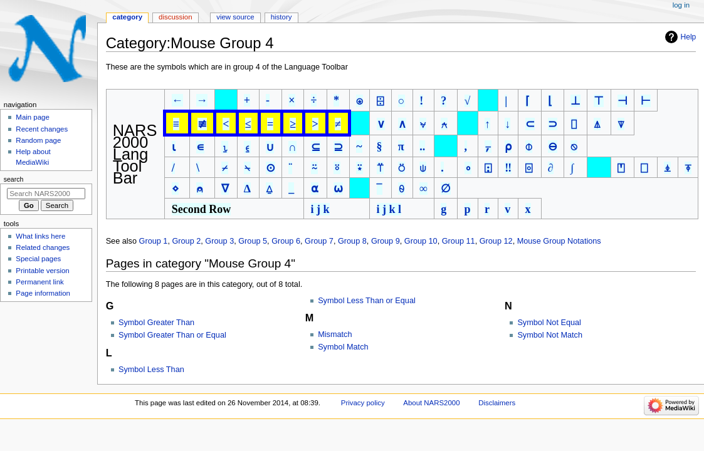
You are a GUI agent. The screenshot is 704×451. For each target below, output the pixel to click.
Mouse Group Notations (559, 241)
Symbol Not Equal (549, 322)
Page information (43, 293)
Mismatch (335, 334)
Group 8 (352, 241)
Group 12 (496, 241)
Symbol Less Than (151, 369)
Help (688, 37)
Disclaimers (496, 403)
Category (127, 17)
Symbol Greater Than (156, 322)
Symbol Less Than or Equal (367, 300)
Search (14, 179)
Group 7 (319, 241)
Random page (38, 140)
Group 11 (458, 241)
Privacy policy (363, 403)
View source (235, 17)
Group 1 (153, 241)
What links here (40, 236)
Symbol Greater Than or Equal (172, 335)
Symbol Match (343, 347)
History (281, 17)
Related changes (43, 247)
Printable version (42, 270)
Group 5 (252, 241)
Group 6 (285, 241)
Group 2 (186, 241)
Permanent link (39, 282)
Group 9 (385, 241)
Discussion (175, 17)
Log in (681, 5)
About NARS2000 (431, 403)
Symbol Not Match (549, 335)
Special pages (38, 258)
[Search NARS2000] (46, 193)
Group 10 (421, 241)
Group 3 (219, 241)
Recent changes (42, 129)
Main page (33, 117)
